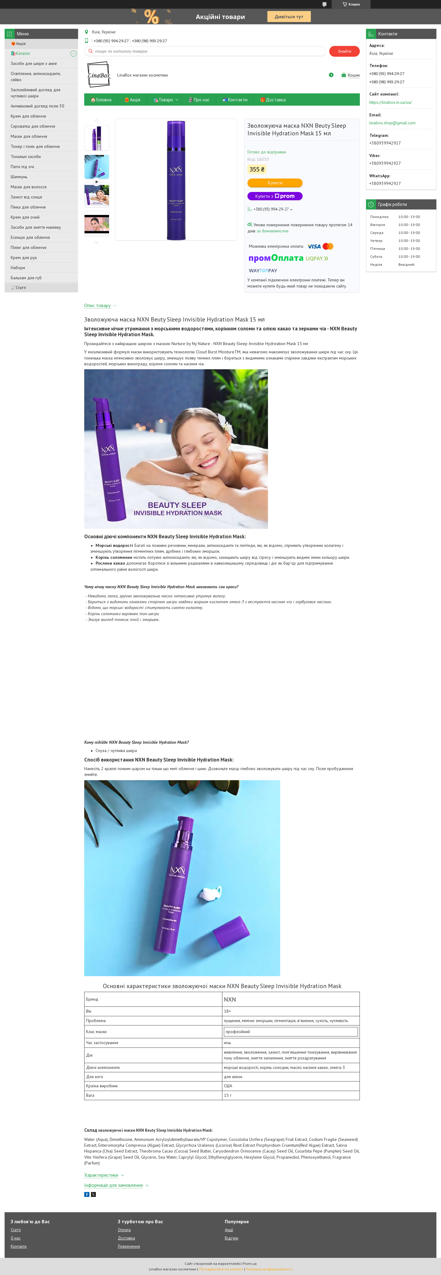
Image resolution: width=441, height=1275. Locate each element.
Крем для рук (24, 257)
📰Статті (18, 287)
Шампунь (19, 176)
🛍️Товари (163, 99)
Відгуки (231, 1238)
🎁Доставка (273, 99)
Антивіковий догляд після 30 (37, 106)
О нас (16, 1238)
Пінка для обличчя (28, 207)
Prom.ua (250, 1263)
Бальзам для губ (26, 277)
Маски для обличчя (29, 136)
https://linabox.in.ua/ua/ (390, 102)
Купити (275, 183)
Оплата (124, 1229)
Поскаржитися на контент (221, 1269)
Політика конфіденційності (269, 1269)
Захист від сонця (26, 197)
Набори (18, 267)
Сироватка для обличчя (33, 126)
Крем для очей (25, 217)
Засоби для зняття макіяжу (36, 227)
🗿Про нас (199, 99)
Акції (229, 1229)
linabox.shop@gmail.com (392, 123)
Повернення (129, 1246)
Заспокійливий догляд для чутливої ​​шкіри (35, 93)
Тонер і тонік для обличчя (35, 146)
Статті (16, 1229)
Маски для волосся (29, 187)
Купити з (275, 196)
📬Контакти (234, 99)
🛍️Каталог (20, 53)
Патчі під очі (22, 166)
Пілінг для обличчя (28, 247)
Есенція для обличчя (30, 237)
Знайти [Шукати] (344, 51)
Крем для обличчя (28, 116)
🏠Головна (100, 99)
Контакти (19, 1246)
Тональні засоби (26, 156)
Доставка (126, 1238)
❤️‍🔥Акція (18, 43)
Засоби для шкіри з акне (34, 63)
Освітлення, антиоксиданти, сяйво (36, 76)
